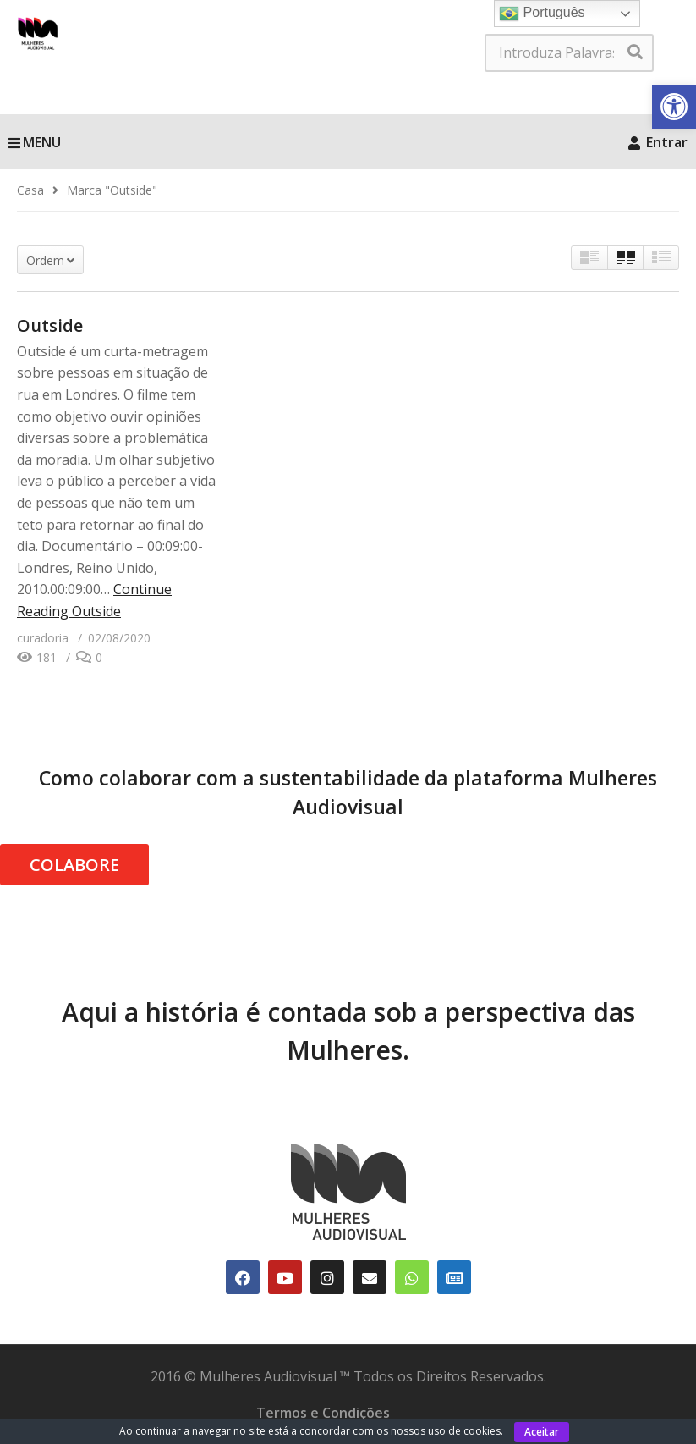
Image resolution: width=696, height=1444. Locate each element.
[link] (674, 107)
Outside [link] (50, 325)
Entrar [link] (658, 142)
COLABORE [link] (74, 864)
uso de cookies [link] (464, 1431)
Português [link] (541, 13)
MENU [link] (34, 142)
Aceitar (541, 1432)
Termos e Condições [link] (323, 1412)
